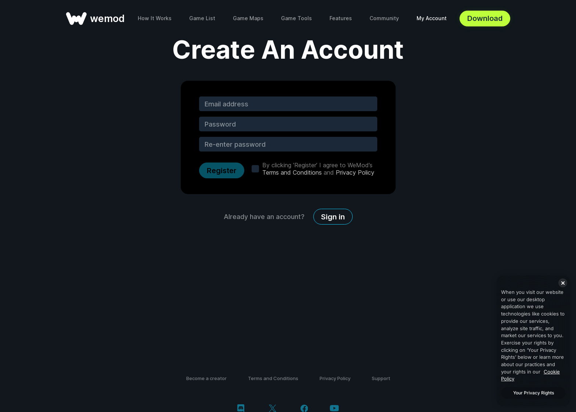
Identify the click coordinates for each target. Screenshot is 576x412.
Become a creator (206, 378)
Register (222, 170)
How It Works (155, 18)
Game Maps (248, 18)
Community (384, 18)
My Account (432, 18)
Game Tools (296, 18)
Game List (202, 18)
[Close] (562, 282)
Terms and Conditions (292, 172)
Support (381, 378)
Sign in (333, 216)
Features (341, 18)
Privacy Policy (355, 172)
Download (485, 18)
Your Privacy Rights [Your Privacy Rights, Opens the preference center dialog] (533, 392)
